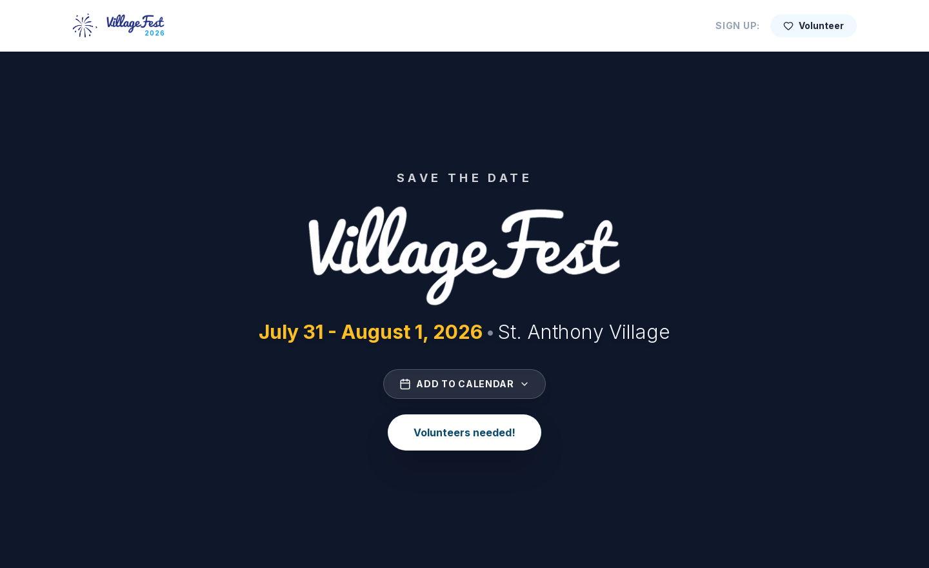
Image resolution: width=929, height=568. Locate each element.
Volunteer (813, 25)
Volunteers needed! (464, 432)
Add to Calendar (464, 384)
